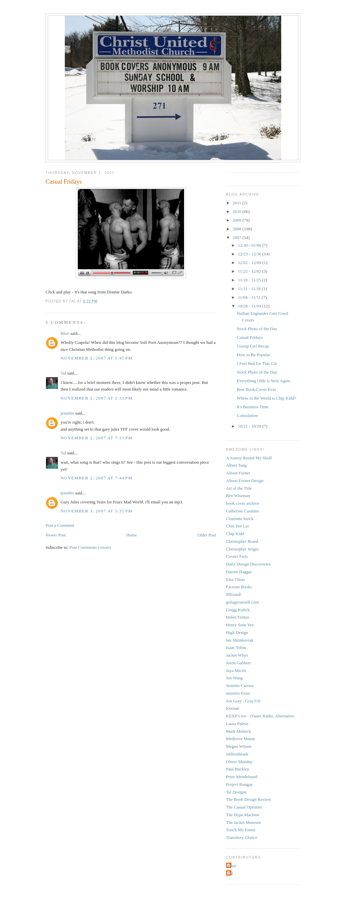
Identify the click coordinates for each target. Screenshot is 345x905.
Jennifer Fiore (238, 693)
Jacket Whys (237, 655)
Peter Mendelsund (241, 776)
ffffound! (234, 594)
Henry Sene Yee (240, 624)
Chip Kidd (235, 533)
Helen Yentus (237, 617)
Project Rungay (239, 784)
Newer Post (56, 534)
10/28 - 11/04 (250, 305)
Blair (65, 333)
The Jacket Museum (243, 822)
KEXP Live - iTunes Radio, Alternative (260, 715)
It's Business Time (253, 406)
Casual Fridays (64, 181)
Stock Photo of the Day (257, 328)
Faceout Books (239, 586)
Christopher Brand (242, 541)
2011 (237, 202)
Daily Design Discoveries (248, 564)
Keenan (232, 708)
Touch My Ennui (240, 829)
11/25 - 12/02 (250, 271)
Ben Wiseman (238, 495)
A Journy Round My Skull (249, 457)
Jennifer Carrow (240, 685)
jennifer (67, 413)
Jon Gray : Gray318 (243, 700)
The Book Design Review (248, 799)
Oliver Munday (239, 761)
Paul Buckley (237, 768)
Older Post (206, 534)
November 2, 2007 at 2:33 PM (97, 398)
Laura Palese (237, 723)
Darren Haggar (239, 571)
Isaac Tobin (236, 647)
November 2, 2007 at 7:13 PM (97, 437)
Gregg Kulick (238, 609)
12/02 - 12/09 (250, 262)
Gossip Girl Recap (253, 346)
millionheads (237, 753)
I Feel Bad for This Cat (257, 363)
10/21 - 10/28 (250, 426)
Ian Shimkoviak (240, 640)
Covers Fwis (237, 556)
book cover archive (243, 503)
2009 (237, 220)
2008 (237, 228)
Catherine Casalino (242, 510)
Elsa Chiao (235, 579)
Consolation (247, 415)
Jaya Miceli (236, 670)
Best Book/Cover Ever (256, 389)
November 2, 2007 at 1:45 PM (97, 358)
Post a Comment (60, 525)
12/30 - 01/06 (250, 245)
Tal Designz (236, 792)
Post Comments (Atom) (90, 547)
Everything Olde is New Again (263, 380)
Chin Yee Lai (237, 525)
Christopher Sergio (242, 548)
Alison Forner (238, 472)
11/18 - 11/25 (250, 279)
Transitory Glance (241, 837)
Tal (63, 373)
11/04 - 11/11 (250, 297)
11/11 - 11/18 (250, 288)
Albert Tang (236, 465)
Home (131, 534)
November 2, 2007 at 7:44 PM (97, 477)
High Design (237, 632)
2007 (237, 237)
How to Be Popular (253, 354)
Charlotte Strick (240, 518)
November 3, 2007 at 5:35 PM (97, 510)
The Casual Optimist (244, 807)
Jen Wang (234, 677)
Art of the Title (239, 488)
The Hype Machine (243, 814)
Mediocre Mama (240, 738)
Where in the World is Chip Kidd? (266, 398)
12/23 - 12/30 (250, 253)
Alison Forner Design (245, 480)
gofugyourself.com (242, 602)
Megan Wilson (238, 746)
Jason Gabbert (238, 662)
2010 (237, 211)
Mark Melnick (238, 731)
